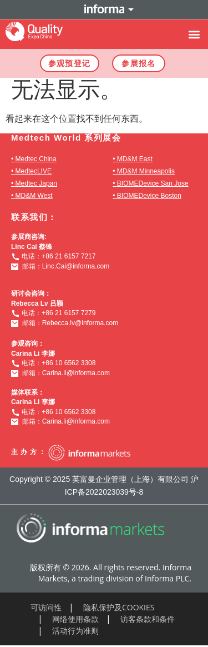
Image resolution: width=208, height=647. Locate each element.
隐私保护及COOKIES (119, 607)
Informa (104, 9)
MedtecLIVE (34, 171)
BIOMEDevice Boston (149, 196)
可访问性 (46, 607)
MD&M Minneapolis (146, 171)
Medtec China (36, 159)
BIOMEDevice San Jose (153, 183)
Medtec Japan (36, 183)
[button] (194, 34)
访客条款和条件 (147, 619)
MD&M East (135, 159)
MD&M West (34, 196)
